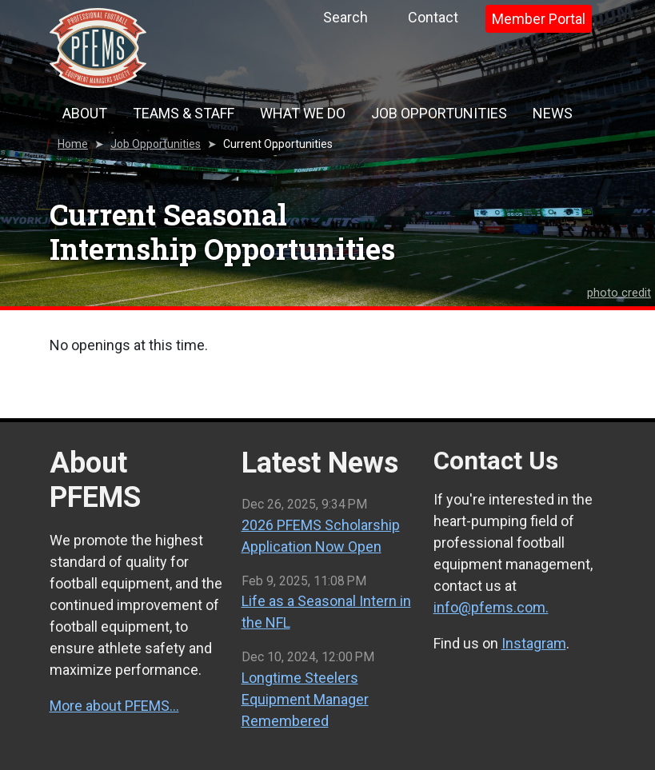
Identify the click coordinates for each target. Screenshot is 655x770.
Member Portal (538, 18)
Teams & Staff (183, 113)
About (84, 113)
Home (73, 144)
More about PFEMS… (114, 705)
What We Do (302, 113)
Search (345, 17)
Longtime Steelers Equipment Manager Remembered (305, 699)
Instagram (533, 643)
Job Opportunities (439, 113)
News (553, 113)
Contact (433, 17)
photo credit (619, 293)
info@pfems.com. (491, 607)
